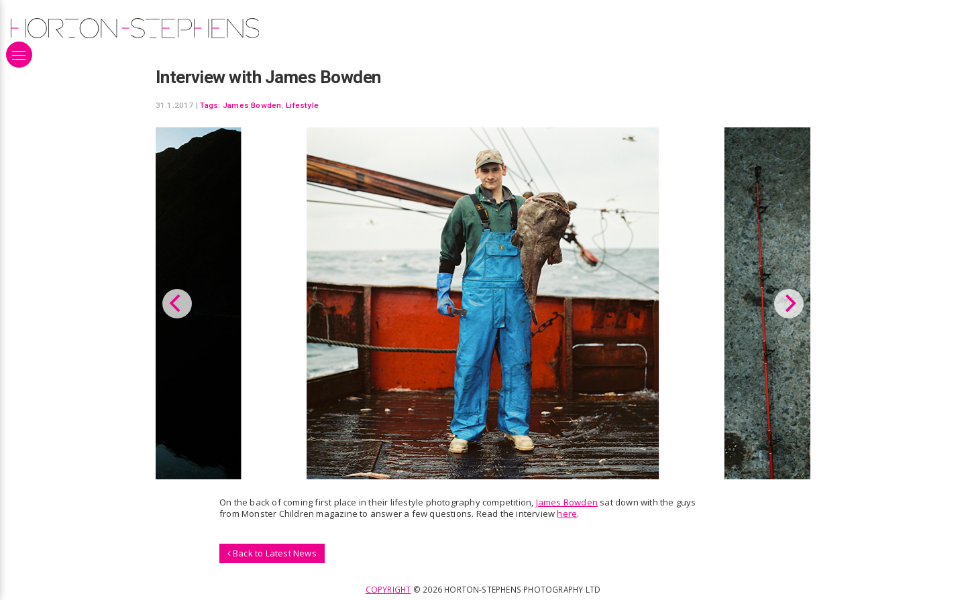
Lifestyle (302, 105)
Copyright (388, 589)
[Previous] (177, 303)
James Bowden (252, 105)
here (567, 513)
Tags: (210, 105)
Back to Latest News (272, 553)
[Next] (789, 303)
